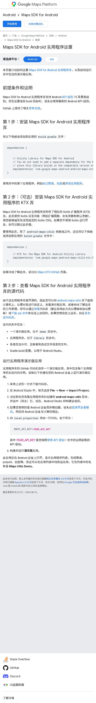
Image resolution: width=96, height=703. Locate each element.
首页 (5, 35)
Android (9, 15)
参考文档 (34, 108)
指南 (37, 40)
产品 (14, 35)
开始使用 (12, 24)
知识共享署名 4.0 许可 (58, 478)
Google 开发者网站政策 (76, 482)
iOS (52, 59)
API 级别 (67, 97)
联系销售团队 (36, 24)
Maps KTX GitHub (49, 272)
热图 (59, 183)
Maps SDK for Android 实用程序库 (50, 70)
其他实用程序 (73, 183)
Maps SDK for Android (39, 15)
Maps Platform (37, 4)
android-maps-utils (69, 300)
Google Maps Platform (32, 35)
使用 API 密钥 (55, 440)
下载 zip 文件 (19, 313)
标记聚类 (48, 183)
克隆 (37, 309)
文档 (51, 35)
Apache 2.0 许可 (23, 482)
